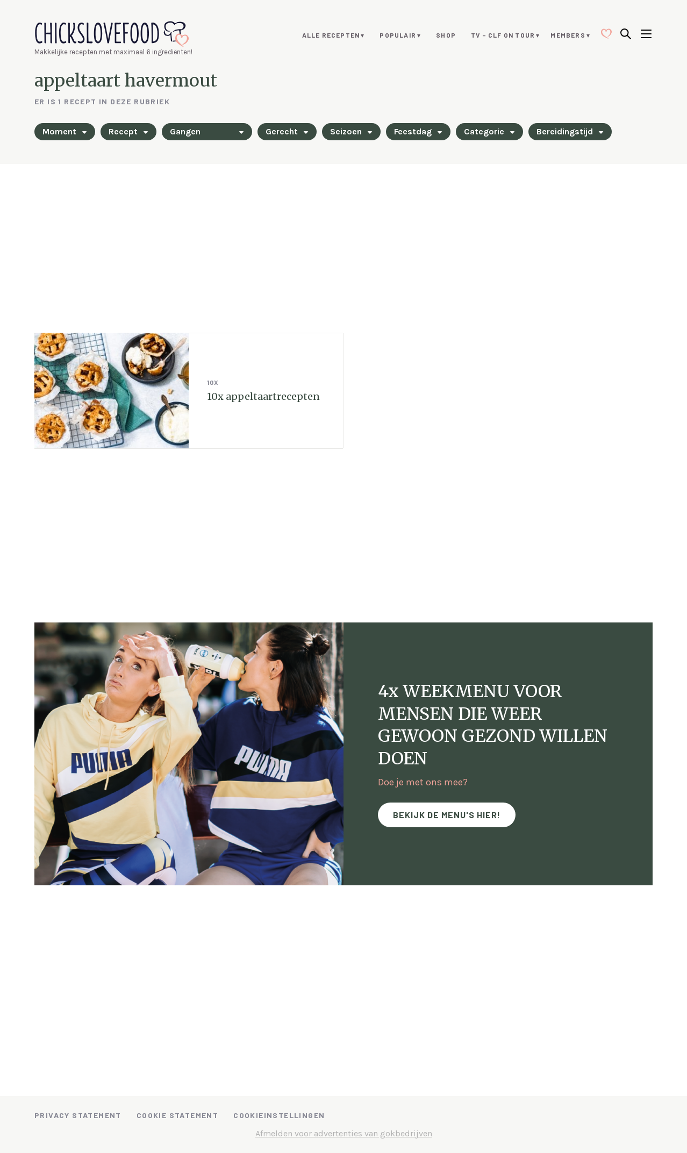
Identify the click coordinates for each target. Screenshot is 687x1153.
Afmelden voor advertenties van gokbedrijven (343, 1133)
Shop (446, 35)
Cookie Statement (177, 1115)
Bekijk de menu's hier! (446, 815)
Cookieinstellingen (279, 1115)
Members (567, 35)
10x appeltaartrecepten (263, 396)
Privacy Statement (77, 1115)
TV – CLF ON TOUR (503, 35)
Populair (398, 35)
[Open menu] (646, 34)
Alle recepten (331, 35)
